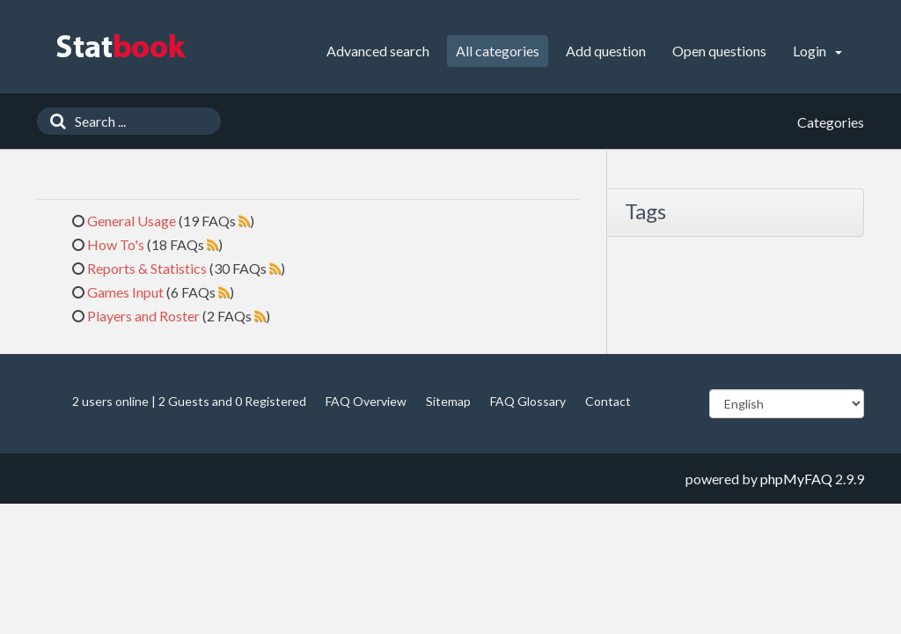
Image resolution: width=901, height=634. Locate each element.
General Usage (131, 220)
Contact (608, 401)
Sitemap (448, 401)
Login (817, 50)
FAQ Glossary (528, 401)
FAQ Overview (366, 401)
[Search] (53, 121)
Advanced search (377, 50)
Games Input (125, 292)
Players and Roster (143, 315)
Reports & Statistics (147, 268)
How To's (115, 244)
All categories (497, 50)
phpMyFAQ (796, 478)
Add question (606, 50)
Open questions (719, 50)
